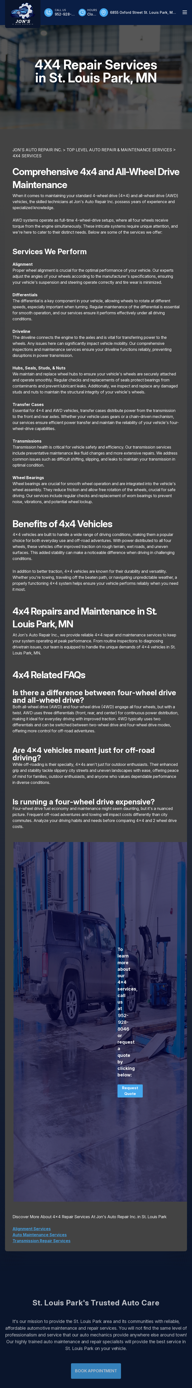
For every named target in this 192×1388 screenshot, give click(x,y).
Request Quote (130, 1090)
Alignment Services (31, 1228)
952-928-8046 (123, 1022)
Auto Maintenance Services (39, 1234)
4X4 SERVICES (27, 155)
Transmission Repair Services (41, 1240)
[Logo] (22, 14)
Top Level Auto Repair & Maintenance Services (119, 149)
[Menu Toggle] (184, 12)
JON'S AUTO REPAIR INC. (37, 149)
